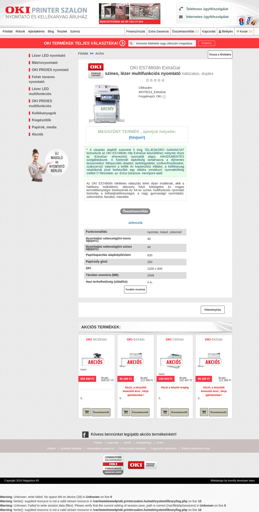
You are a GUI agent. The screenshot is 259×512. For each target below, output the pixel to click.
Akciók (37, 134)
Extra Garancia (159, 31)
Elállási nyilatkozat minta (195, 448)
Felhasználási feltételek (132, 448)
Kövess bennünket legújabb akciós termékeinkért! (129, 434)
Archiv (159, 442)
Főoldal (8, 31)
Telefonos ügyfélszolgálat (207, 9)
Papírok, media (44, 127)
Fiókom (98, 442)
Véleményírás (212, 309)
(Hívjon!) (137, 137)
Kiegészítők (41, 120)
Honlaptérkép (143, 442)
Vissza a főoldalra (220, 54)
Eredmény (207, 43)
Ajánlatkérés (36, 31)
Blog (51, 31)
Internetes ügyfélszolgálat (207, 17)
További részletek (135, 289)
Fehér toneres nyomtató (42, 79)
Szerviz (75, 31)
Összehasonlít (101, 412)
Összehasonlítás (185, 31)
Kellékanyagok (44, 113)
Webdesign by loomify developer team (233, 480)
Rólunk (20, 31)
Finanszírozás (135, 31)
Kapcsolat (208, 31)
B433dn (139, 339)
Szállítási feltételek (71, 448)
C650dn (178, 339)
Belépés (226, 31)
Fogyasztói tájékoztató (163, 448)
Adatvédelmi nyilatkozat (100, 448)
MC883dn (100, 339)
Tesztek (62, 31)
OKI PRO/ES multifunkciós (40, 103)
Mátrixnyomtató (45, 63)
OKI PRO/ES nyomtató (50, 70)
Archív (100, 53)
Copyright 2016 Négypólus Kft (21, 480)
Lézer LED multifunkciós (40, 91)
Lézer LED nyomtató (48, 55)
